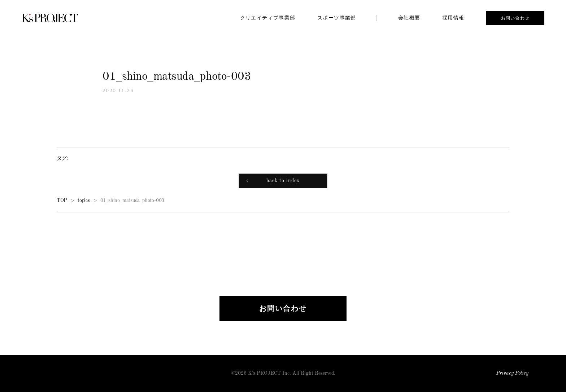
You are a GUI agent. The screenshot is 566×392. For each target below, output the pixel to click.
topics (84, 200)
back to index (283, 181)
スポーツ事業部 (336, 18)
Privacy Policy (512, 373)
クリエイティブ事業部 (268, 18)
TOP (62, 200)
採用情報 (453, 18)
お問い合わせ (515, 18)
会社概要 (409, 18)
